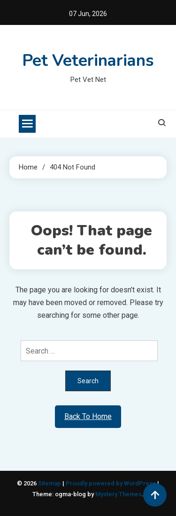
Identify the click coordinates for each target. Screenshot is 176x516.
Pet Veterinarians (88, 60)
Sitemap (49, 483)
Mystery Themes (118, 494)
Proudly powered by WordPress (111, 483)
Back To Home (88, 416)
